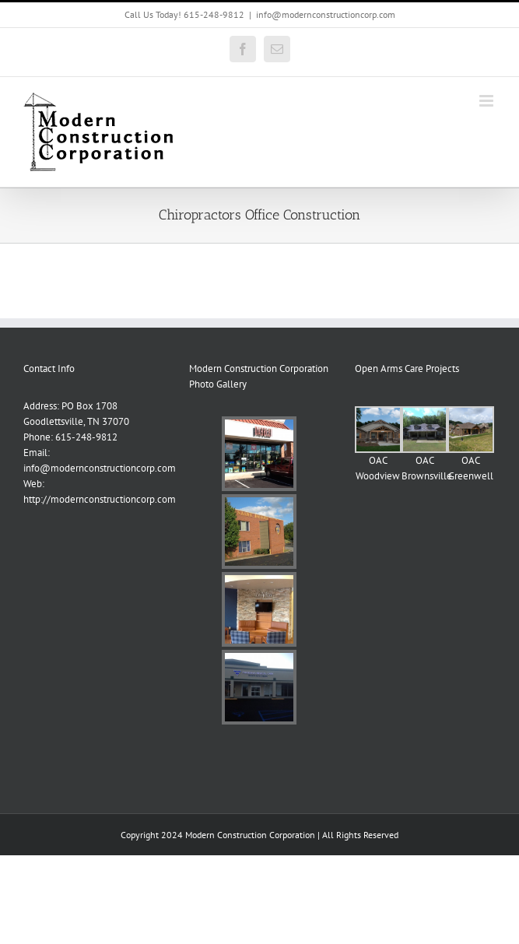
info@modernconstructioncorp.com (325, 14)
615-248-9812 (86, 437)
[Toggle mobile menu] (487, 101)
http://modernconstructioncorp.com (99, 499)
